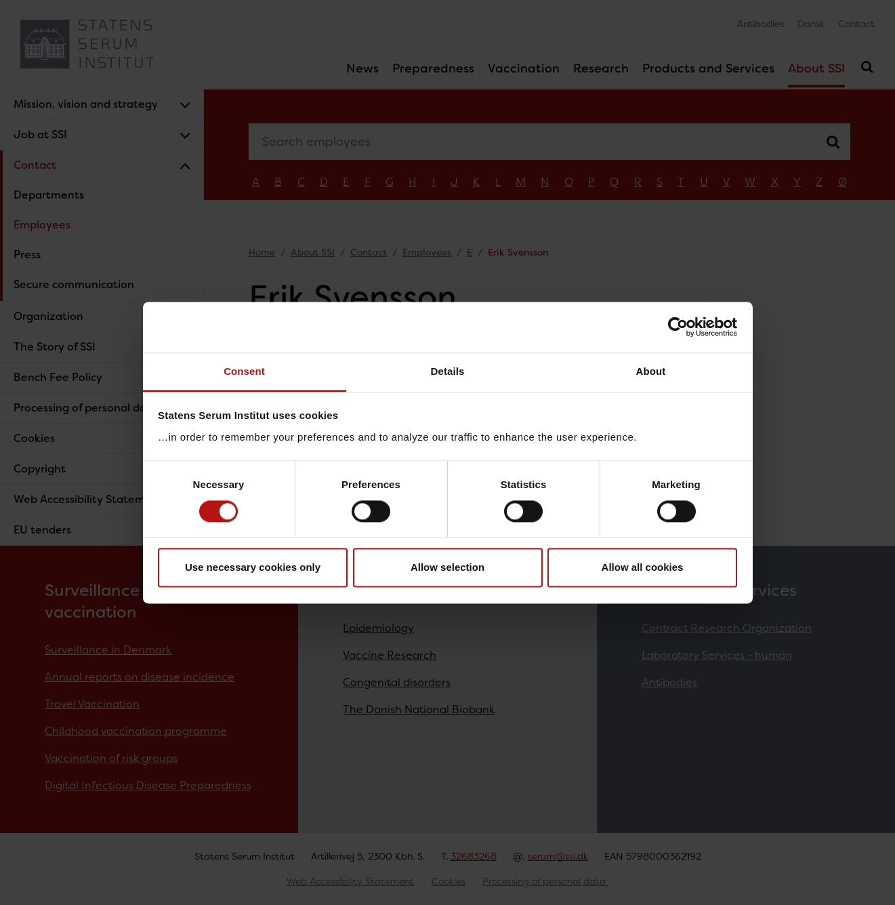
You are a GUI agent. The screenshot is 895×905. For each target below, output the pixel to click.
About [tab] (651, 371)
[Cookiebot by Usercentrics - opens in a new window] (678, 327)
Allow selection (447, 568)
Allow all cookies (643, 568)
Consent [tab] (244, 371)
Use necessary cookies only (252, 568)
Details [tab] (448, 371)
